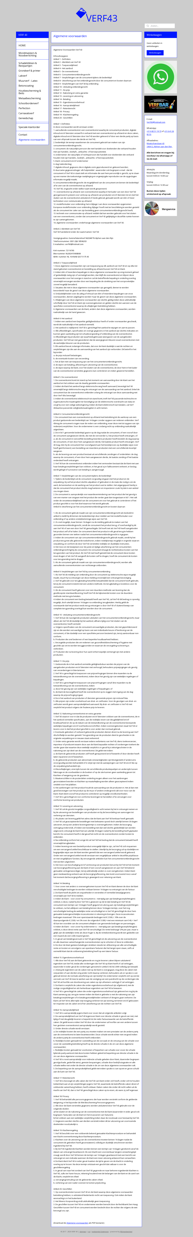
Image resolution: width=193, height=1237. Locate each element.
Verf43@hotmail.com (156, 122)
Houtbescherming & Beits (30, 92)
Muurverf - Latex (28, 80)
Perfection (24, 108)
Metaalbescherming (30, 98)
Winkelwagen (155, 52)
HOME (22, 45)
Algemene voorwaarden (77, 1223)
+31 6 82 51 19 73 (154, 131)
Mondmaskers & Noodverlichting (28, 54)
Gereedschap (26, 118)
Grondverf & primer (29, 70)
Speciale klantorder (29, 127)
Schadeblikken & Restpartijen (28, 64)
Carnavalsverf (26, 113)
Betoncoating (26, 85)
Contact (23, 134)
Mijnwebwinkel (126, 1231)
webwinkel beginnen (100, 1231)
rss (89, 1231)
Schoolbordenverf (29, 103)
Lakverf (23, 75)
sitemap (83, 1231)
